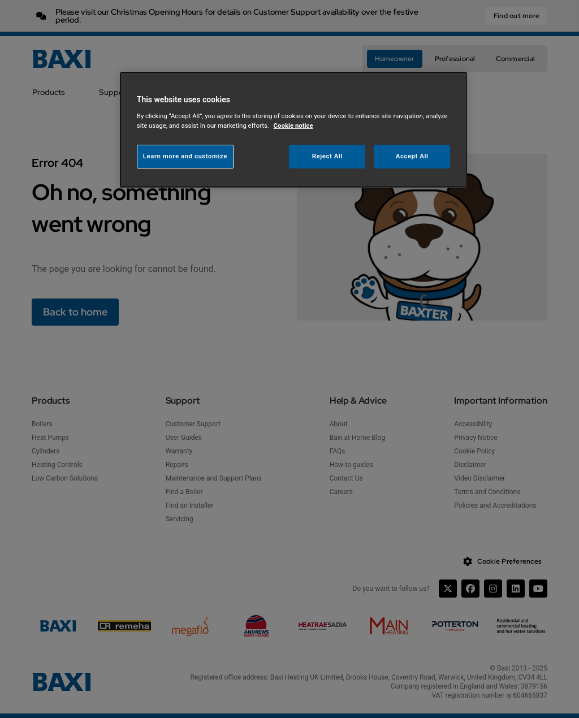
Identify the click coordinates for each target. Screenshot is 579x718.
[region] (293, 130)
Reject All (327, 156)
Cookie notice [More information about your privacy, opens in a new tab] (293, 125)
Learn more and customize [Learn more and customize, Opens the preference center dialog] (185, 156)
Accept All (412, 156)
